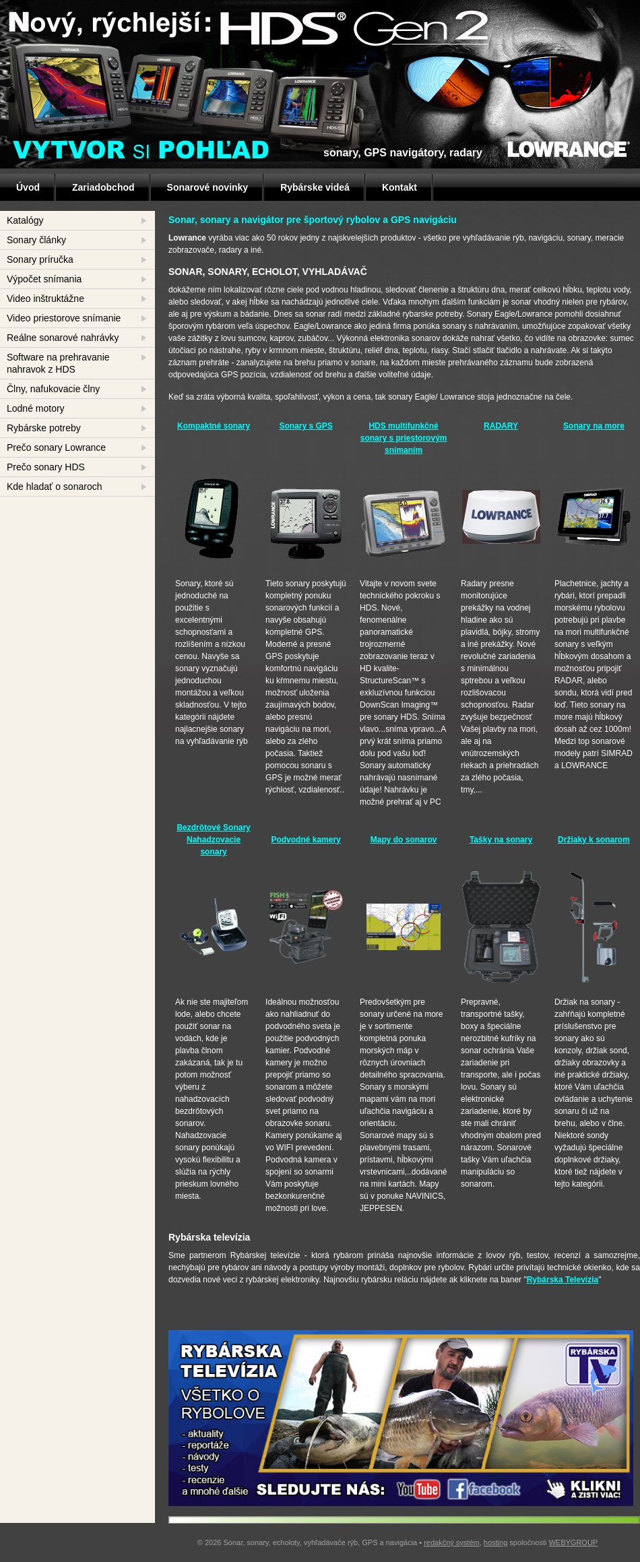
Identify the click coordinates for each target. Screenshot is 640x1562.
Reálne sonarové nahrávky (63, 337)
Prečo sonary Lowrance (56, 447)
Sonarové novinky (208, 187)
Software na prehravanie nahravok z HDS (58, 363)
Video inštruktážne (45, 298)
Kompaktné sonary (213, 426)
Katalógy (25, 220)
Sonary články (36, 240)
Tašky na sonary (501, 839)
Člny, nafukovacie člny (53, 388)
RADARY (501, 426)
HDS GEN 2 (249, 23)
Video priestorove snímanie (64, 318)
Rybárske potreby (44, 428)
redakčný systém (452, 1542)
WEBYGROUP (573, 1542)
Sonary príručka (40, 259)
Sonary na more (594, 426)
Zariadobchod (103, 187)
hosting (495, 1542)
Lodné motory (36, 408)
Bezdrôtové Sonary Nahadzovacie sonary (213, 839)
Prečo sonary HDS (46, 467)
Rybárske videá (315, 187)
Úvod (28, 187)
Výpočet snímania (44, 279)
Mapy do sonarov (404, 839)
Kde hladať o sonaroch (54, 486)
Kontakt (399, 187)
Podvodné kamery (305, 839)
